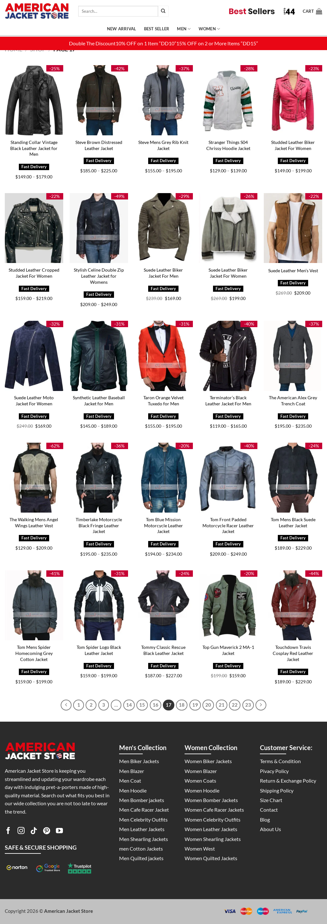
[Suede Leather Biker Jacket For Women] (228, 228)
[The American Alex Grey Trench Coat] (293, 356)
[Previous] (66, 705)
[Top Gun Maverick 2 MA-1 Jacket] (228, 605)
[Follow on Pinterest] (46, 832)
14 (129, 705)
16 (155, 705)
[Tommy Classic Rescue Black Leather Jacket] (163, 605)
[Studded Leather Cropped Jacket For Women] (34, 228)
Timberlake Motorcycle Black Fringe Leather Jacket (99, 525)
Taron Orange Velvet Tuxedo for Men (163, 400)
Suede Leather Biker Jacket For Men (163, 273)
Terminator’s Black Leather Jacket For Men (228, 400)
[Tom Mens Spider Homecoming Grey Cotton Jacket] (34, 605)
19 (195, 705)
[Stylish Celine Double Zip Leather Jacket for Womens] (99, 228)
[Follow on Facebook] (8, 832)
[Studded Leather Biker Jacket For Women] (293, 100)
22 (235, 705)
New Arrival (121, 28)
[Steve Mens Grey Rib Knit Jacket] (163, 100)
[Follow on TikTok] (33, 832)
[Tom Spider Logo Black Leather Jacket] (99, 605)
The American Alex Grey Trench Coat (293, 400)
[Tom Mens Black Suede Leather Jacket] (293, 478)
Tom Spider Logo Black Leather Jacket (99, 650)
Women (209, 29)
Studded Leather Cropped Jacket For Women (34, 273)
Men (184, 29)
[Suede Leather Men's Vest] (293, 228)
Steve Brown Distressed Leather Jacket (98, 145)
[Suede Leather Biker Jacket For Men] (163, 228)
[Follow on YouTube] (59, 832)
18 (182, 705)
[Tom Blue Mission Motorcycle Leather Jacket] (163, 478)
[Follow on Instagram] (21, 832)
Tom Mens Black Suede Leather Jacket (293, 522)
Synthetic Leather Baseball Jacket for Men (99, 400)
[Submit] (163, 11)
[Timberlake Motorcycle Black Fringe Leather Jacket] (99, 478)
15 (142, 705)
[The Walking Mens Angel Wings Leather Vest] (34, 478)
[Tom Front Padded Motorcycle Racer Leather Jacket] (228, 478)
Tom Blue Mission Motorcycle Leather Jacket (163, 525)
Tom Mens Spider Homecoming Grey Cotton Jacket (34, 653)
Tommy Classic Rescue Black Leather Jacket (163, 650)
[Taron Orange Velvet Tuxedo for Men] (163, 356)
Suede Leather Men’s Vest (293, 270)
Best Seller (157, 28)
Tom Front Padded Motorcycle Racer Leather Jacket (228, 525)
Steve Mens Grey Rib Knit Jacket (163, 145)
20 (208, 705)
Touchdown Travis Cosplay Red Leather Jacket (293, 653)
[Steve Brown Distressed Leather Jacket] (99, 100)
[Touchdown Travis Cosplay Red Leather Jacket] (293, 605)
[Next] (260, 705)
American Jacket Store (68, 911)
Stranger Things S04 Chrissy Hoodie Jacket (228, 145)
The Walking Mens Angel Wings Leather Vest (34, 522)
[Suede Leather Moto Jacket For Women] (34, 356)
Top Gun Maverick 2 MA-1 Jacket (228, 650)
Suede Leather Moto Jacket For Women (34, 400)
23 (248, 705)
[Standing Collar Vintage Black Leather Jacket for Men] (34, 100)
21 (221, 705)
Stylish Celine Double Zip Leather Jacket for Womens (99, 275)
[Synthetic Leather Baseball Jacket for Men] (99, 356)
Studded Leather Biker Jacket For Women (293, 145)
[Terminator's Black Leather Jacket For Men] (228, 356)
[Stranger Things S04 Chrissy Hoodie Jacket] (228, 100)
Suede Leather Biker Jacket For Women (228, 273)
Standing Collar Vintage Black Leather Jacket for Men (33, 148)
